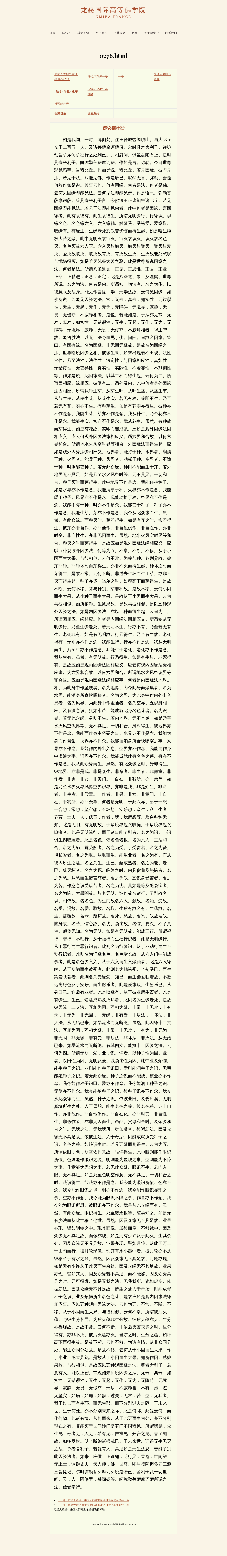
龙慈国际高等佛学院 (114, 9)
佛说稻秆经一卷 (98, 77)
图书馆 (100, 33)
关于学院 (150, 33)
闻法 (65, 33)
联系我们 (171, 33)
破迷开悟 (83, 33)
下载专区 (120, 33)
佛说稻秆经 (61, 104)
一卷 (121, 77)
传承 (135, 33)
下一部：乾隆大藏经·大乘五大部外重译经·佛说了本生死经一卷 (93, 1505)
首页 (53, 33)
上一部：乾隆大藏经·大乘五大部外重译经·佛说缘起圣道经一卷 (93, 1500)
